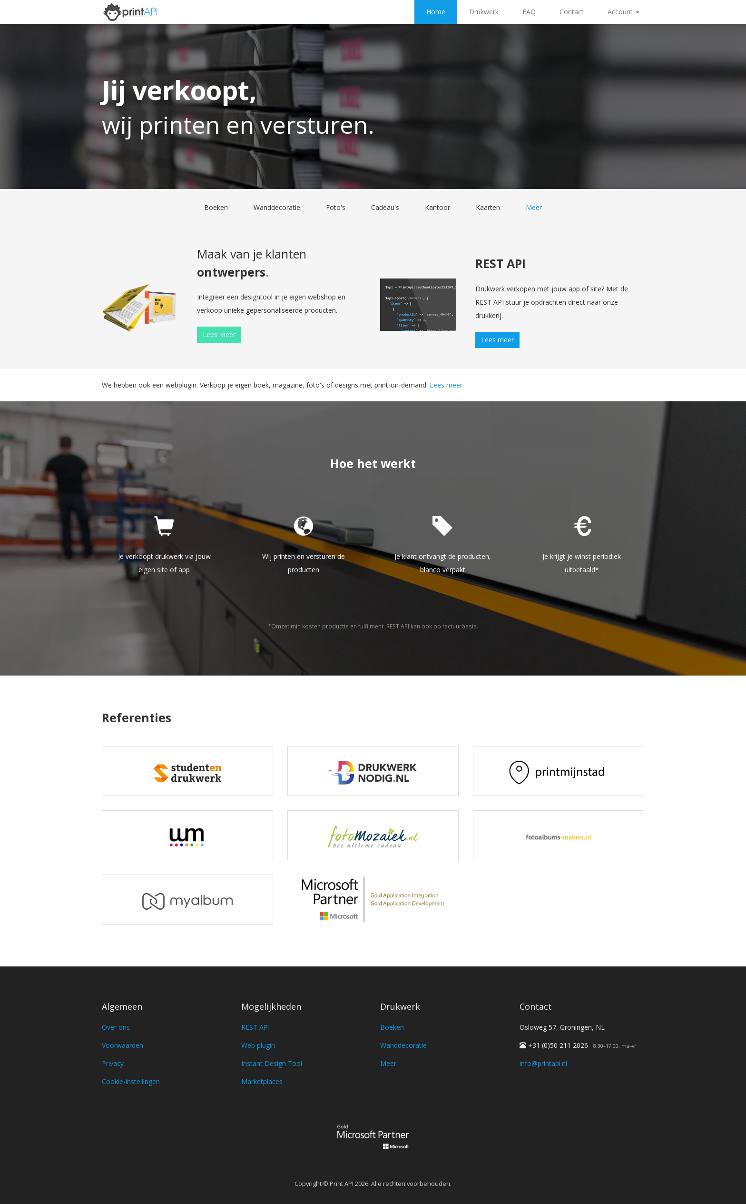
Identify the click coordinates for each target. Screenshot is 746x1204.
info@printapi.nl (543, 1063)
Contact (572, 11)
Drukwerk (484, 11)
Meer (534, 207)
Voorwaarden (122, 1045)
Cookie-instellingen (131, 1081)
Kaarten (488, 207)
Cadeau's (385, 207)
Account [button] (623, 11)
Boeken (216, 207)
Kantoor (437, 207)
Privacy (113, 1063)
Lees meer (219, 334)
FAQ (529, 11)
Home (435, 11)
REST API (255, 1027)
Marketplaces (262, 1081)
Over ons (116, 1027)
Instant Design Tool (271, 1063)
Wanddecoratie (277, 207)
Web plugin (258, 1045)
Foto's (335, 207)
